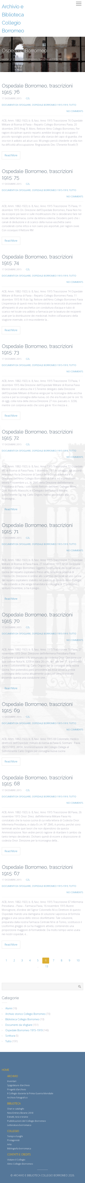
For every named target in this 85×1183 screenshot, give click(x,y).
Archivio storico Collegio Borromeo (25, 1014)
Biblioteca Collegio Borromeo (22, 1019)
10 (78, 960)
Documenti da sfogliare (16, 104)
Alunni (8, 1008)
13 (46, 966)
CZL (28, 98)
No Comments (75, 111)
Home (5, 59)
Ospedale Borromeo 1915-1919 (50, 104)
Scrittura (10, 1035)
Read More (11, 155)
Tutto (72, 104)
